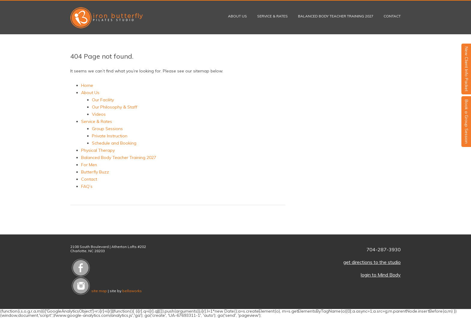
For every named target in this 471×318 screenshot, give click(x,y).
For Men (89, 164)
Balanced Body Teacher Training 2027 (335, 16)
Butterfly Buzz (95, 172)
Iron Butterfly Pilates (106, 17)
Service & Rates (272, 16)
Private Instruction (109, 136)
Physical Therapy (98, 150)
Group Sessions (107, 128)
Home (87, 85)
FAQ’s (87, 186)
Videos (99, 114)
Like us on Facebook (81, 268)
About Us (237, 16)
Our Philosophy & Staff (114, 107)
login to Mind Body (381, 275)
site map (99, 291)
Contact (392, 16)
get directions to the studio (372, 262)
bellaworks (132, 291)
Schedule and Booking (114, 143)
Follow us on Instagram (81, 286)
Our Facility (103, 99)
